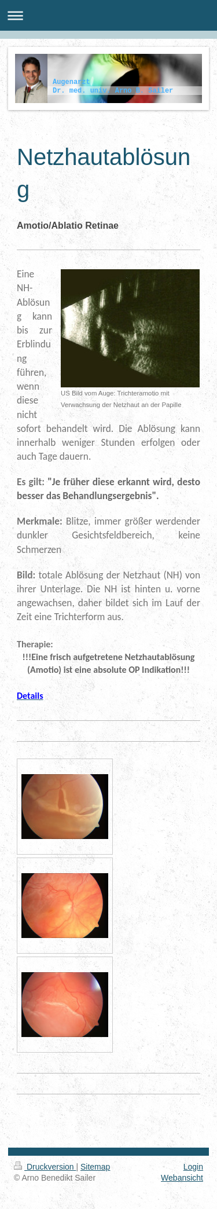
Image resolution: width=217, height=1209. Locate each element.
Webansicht (182, 1177)
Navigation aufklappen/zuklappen (108, 15)
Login (193, 1166)
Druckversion (45, 1166)
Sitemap (95, 1166)
